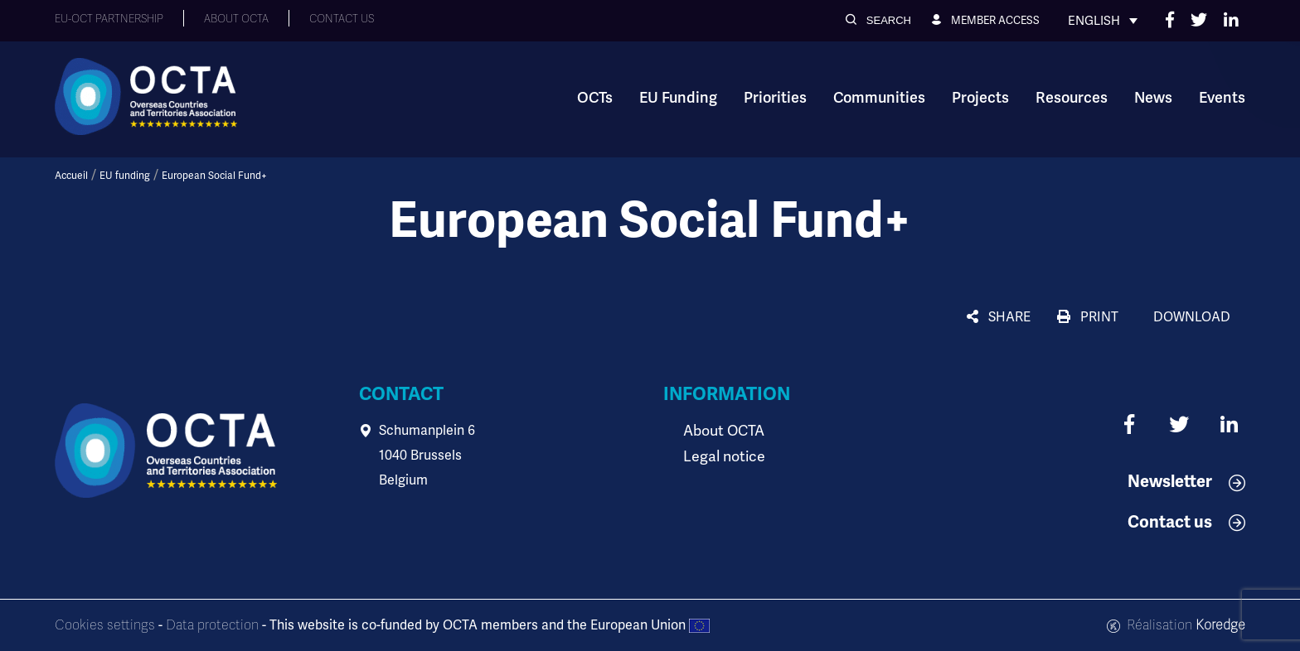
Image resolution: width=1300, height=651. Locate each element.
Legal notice (720, 455)
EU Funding (678, 98)
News (1153, 98)
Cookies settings (105, 625)
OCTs (595, 98)
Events (1222, 98)
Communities (879, 98)
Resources (1072, 98)
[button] (878, 20)
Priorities (775, 98)
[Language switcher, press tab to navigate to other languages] (1103, 20)
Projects (980, 98)
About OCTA (720, 430)
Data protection (212, 625)
